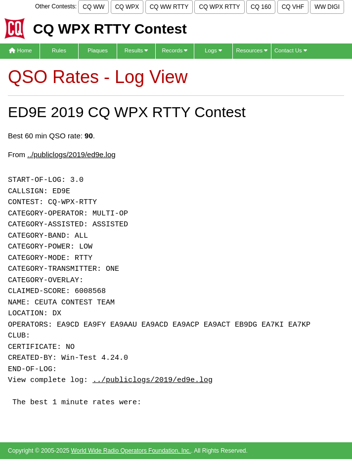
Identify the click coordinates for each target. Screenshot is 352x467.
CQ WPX (127, 6)
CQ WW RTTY (169, 6)
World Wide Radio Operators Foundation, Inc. (131, 450)
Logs (213, 50)
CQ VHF (293, 6)
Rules (59, 50)
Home (20, 50)
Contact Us (290, 50)
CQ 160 (261, 6)
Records (174, 50)
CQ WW (93, 6)
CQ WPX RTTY (219, 6)
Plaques (98, 50)
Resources (251, 50)
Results (136, 50)
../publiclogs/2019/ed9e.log (71, 154)
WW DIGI (327, 6)
